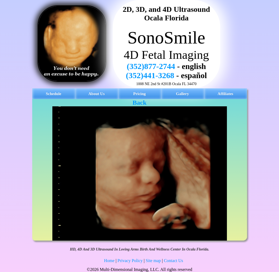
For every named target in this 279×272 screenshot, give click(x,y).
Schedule (53, 94)
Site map (153, 260)
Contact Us (173, 260)
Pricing (139, 94)
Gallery (182, 94)
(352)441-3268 (150, 75)
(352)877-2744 (151, 66)
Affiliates (225, 94)
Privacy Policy (130, 260)
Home (109, 260)
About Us (96, 94)
